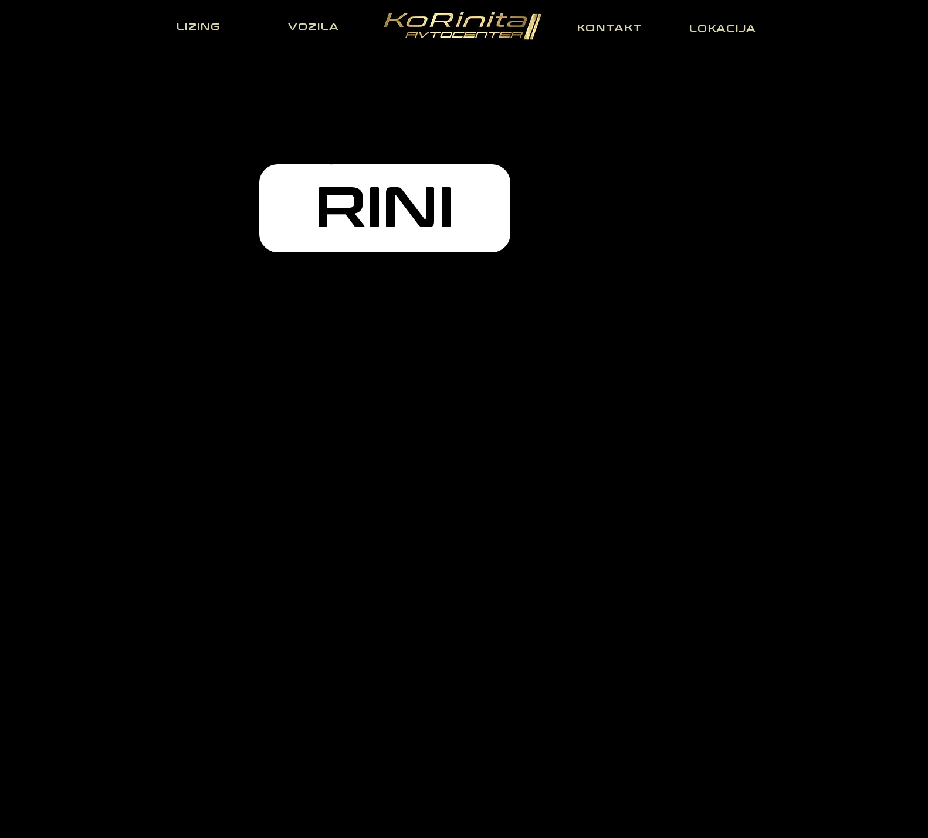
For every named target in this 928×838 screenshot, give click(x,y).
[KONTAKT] (611, 27)
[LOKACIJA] (724, 28)
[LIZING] (199, 26)
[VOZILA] (315, 26)
